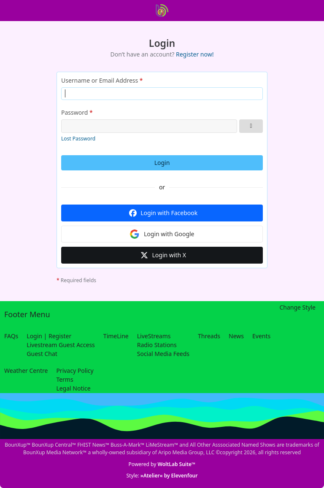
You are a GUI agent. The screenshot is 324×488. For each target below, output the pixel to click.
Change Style (297, 307)
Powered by (162, 464)
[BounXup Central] (162, 10)
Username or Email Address (99, 80)
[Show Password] (251, 126)
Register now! (195, 54)
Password (74, 112)
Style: (162, 475)
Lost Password (78, 138)
